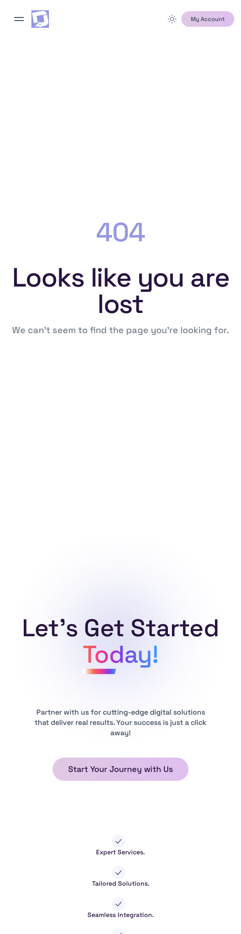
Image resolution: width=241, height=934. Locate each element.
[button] (207, 19)
